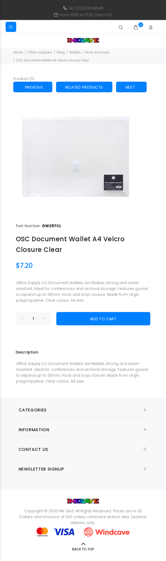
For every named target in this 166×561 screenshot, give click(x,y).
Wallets (75, 52)
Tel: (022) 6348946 (86, 8)
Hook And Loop (97, 52)
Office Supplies (40, 52)
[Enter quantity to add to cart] (33, 318)
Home (18, 52)
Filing (61, 52)
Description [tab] (27, 352)
